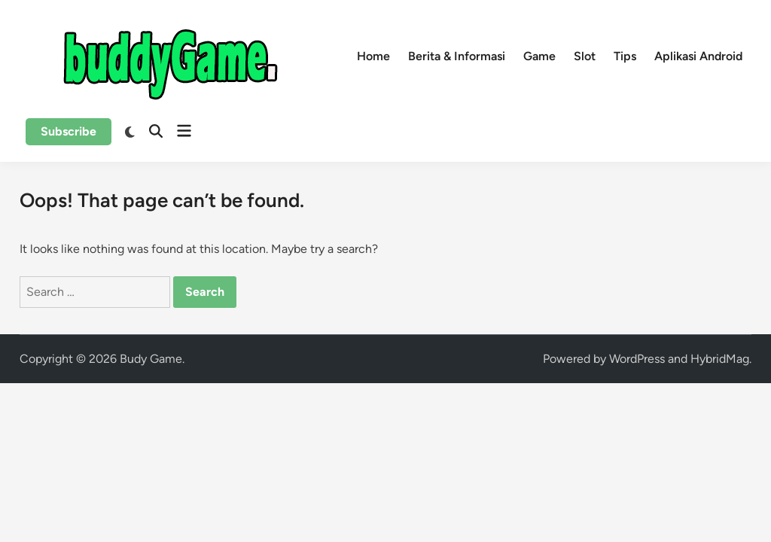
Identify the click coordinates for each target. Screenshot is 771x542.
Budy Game (151, 359)
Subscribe (68, 131)
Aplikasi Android (698, 56)
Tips (625, 56)
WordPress (637, 359)
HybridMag (719, 359)
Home (373, 56)
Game (539, 56)
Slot (585, 56)
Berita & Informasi (456, 56)
